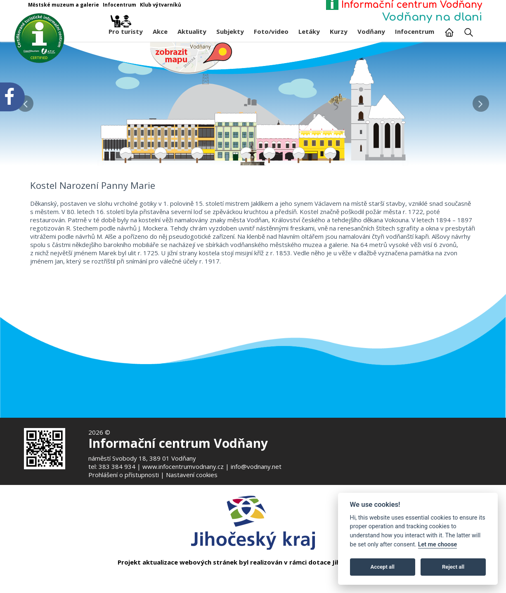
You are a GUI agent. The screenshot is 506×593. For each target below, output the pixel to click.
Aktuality (191, 31)
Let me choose (437, 544)
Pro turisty (126, 29)
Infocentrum (414, 31)
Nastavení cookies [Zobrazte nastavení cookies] (192, 475)
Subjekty (230, 31)
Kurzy (339, 31)
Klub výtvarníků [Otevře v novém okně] (160, 4)
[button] (480, 101)
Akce (160, 31)
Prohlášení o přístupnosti (123, 475)
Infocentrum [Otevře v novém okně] (119, 4)
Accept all (383, 567)
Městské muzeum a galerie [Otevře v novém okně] (63, 4)
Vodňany (371, 31)
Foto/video (271, 31)
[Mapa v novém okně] (191, 57)
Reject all (453, 567)
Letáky (309, 31)
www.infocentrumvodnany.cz (183, 466)
